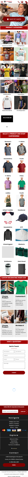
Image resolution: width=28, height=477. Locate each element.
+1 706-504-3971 (14, 462)
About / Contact (14, 423)
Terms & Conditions (14, 445)
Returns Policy (14, 439)
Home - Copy (14, 427)
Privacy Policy (14, 443)
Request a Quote (14, 425)
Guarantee (14, 441)
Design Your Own (14, 422)
